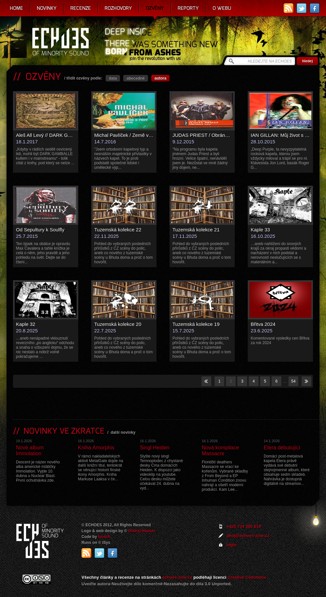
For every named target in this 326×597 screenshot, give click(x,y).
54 (293, 381)
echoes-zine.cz (177, 577)
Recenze (80, 8)
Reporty (188, 8)
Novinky (47, 8)
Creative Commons (247, 577)
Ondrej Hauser (141, 531)
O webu (222, 8)
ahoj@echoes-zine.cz (248, 535)
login (232, 544)
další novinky (123, 432)
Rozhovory (118, 8)
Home (16, 8)
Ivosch (104, 536)
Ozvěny (155, 8)
